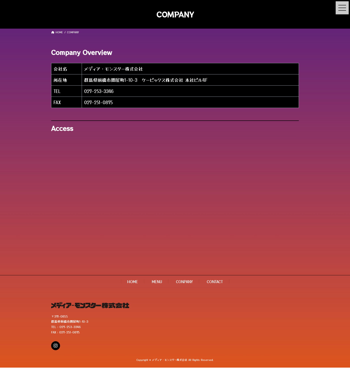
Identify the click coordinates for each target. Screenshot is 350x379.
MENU (157, 281)
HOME (132, 281)
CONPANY (184, 281)
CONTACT (215, 281)
